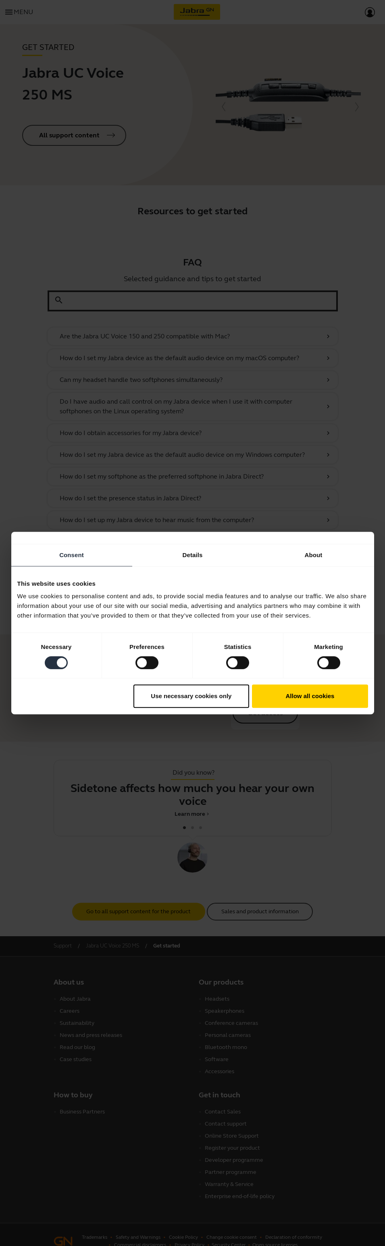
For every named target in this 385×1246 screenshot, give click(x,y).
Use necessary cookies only (191, 695)
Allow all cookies (310, 695)
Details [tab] (193, 554)
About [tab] (314, 554)
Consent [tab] (71, 554)
